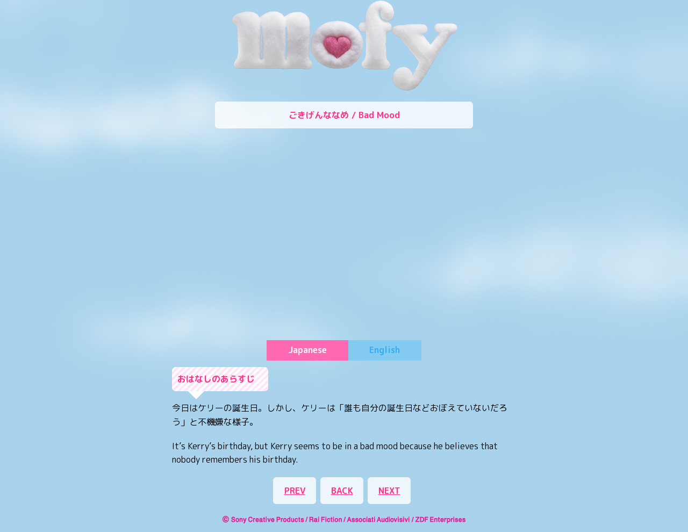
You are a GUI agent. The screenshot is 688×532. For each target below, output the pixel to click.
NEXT (389, 491)
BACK (342, 491)
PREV (294, 491)
